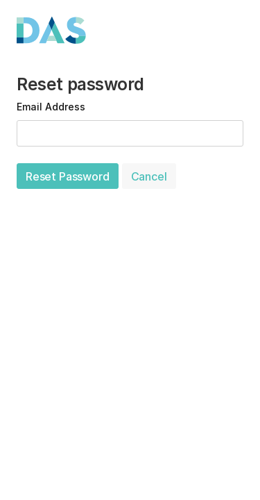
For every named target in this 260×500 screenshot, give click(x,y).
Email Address (51, 106)
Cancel (149, 176)
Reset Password (68, 176)
